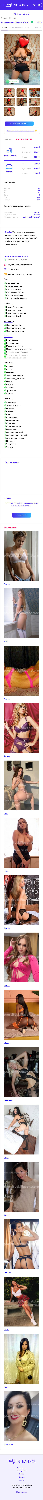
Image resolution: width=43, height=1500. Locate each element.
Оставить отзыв (21, 515)
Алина (7, 583)
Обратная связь (21, 1492)
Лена (6, 813)
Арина (7, 928)
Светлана (8, 1100)
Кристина (8, 1444)
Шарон (7, 1043)
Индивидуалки (21, 1468)
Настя (6, 1329)
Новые (21, 1474)
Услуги (28, 27)
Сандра (7, 1272)
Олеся (6, 1215)
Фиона (7, 756)
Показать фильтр (21, 14)
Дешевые (22, 1477)
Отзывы (37, 27)
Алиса (7, 985)
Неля (6, 870)
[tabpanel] (22, 59)
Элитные (21, 1480)
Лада (6, 1157)
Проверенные (21, 1471)
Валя (6, 641)
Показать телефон (19, 123)
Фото (4, 27)
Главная (4, 18)
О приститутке (16, 27)
